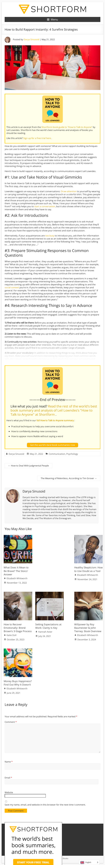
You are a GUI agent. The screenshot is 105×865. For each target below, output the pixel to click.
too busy (49, 235)
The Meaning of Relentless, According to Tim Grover (69, 478)
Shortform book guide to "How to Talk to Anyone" (67, 127)
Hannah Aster (45, 631)
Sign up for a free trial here (37, 138)
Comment (11, 721)
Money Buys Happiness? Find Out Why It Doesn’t (18, 682)
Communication (57, 453)
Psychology (72, 453)
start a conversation (44, 206)
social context (12, 287)
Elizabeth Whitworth (17, 578)
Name (9, 761)
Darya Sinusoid (31, 39)
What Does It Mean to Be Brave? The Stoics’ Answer (16, 571)
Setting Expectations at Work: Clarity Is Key (48, 626)
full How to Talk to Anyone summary (55, 420)
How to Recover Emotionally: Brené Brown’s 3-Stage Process (18, 628)
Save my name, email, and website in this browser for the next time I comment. (45, 804)
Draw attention (68, 191)
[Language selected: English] (89, 862)
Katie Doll (11, 635)
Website (9, 792)
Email (8, 777)
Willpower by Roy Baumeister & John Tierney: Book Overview (87, 628)
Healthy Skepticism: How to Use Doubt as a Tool (88, 569)
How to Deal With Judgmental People (28, 465)
